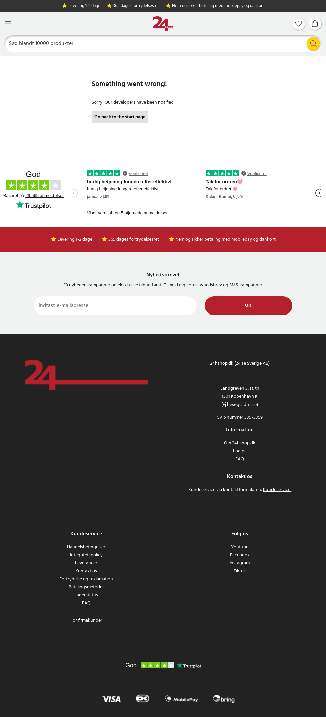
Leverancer (86, 563)
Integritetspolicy (86, 555)
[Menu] (8, 23)
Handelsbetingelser (86, 547)
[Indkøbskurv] (315, 23)
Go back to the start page (119, 117)
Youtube (239, 547)
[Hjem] (163, 23)
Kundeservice (276, 490)
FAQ (239, 459)
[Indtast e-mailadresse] (115, 305)
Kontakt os (86, 571)
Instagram (240, 563)
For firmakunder (86, 620)
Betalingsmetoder (86, 587)
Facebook (240, 555)
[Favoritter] (298, 23)
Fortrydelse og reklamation (86, 579)
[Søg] (163, 43)
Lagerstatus (86, 595)
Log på (240, 451)
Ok (248, 305)
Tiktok (240, 571)
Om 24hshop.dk (239, 443)
